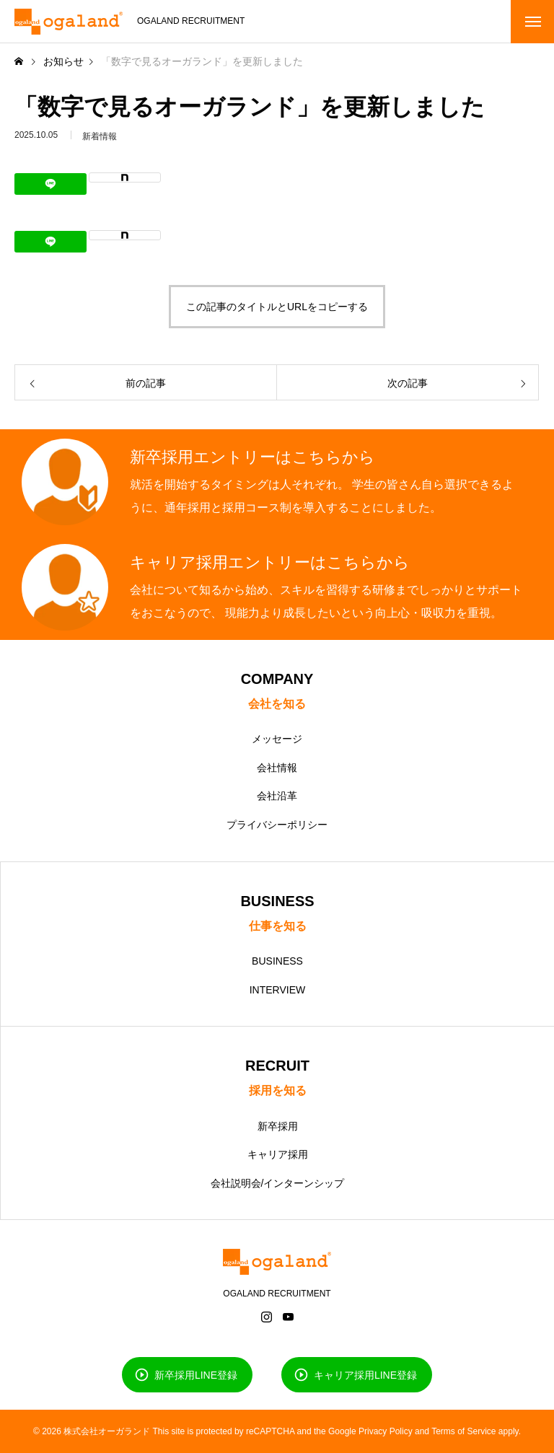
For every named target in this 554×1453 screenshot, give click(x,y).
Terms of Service (463, 1431)
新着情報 (99, 143)
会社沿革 (277, 796)
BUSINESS (277, 961)
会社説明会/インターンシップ (278, 1183)
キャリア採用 (277, 1154)
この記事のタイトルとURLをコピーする (277, 306)
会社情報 (277, 767)
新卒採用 (278, 1126)
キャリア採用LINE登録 (365, 1374)
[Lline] (50, 184)
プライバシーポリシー (277, 824)
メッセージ (277, 739)
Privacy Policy (386, 1431)
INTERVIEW (278, 990)
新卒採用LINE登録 (195, 1374)
